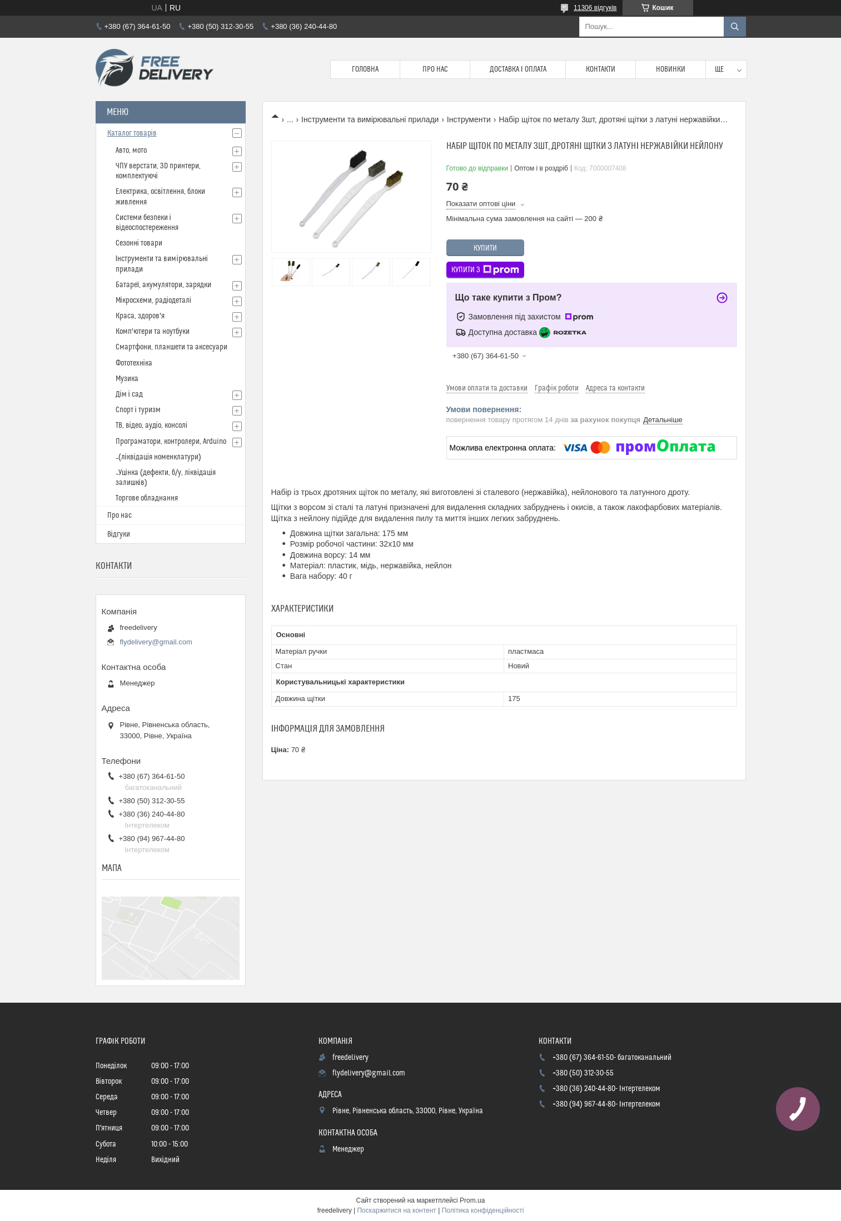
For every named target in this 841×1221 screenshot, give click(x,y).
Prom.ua (472, 1200)
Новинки (670, 69)
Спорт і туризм (138, 410)
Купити (485, 248)
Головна (365, 69)
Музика (127, 378)
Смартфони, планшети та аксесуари (171, 347)
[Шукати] (735, 27)
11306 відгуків (595, 8)
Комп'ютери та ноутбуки (153, 331)
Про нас (435, 69)
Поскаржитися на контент (396, 1210)
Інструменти (469, 119)
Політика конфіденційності (483, 1210)
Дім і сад (129, 394)
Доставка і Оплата (518, 69)
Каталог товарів (132, 133)
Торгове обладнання (147, 498)
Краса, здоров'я (140, 316)
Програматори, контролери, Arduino (171, 441)
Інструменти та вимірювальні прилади (370, 119)
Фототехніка (134, 363)
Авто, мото (131, 150)
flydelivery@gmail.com (156, 642)
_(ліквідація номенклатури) (158, 457)
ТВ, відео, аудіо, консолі (151, 425)
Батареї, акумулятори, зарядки (164, 285)
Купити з (485, 270)
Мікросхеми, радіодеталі (153, 300)
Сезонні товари (139, 243)
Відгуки (118, 534)
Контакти (600, 69)
